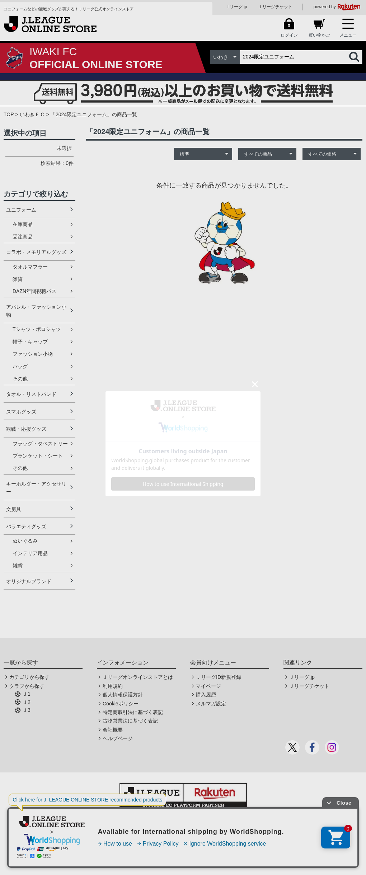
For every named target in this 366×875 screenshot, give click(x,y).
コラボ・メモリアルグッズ (36, 252)
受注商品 (23, 237)
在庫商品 (23, 224)
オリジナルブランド (28, 581)
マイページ (208, 686)
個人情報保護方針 (123, 694)
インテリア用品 (30, 553)
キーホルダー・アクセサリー (36, 488)
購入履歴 (206, 694)
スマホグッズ (21, 412)
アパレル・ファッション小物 (36, 311)
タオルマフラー (30, 267)
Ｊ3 (26, 710)
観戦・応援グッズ (26, 429)
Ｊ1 (26, 694)
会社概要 (113, 730)
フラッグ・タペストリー (40, 443)
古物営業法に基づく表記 (130, 721)
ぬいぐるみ (25, 541)
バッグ (20, 366)
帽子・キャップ (30, 342)
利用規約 (113, 686)
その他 (20, 379)
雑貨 (18, 279)
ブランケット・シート (38, 456)
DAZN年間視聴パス (34, 291)
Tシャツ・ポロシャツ (37, 329)
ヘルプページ (118, 738)
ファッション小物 (33, 354)
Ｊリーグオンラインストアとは (138, 677)
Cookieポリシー (121, 703)
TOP (9, 114)
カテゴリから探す (29, 677)
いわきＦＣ (32, 114)
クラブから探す (26, 686)
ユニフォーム (21, 210)
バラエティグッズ (26, 526)
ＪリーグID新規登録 (218, 677)
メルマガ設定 (211, 703)
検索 (355, 57)
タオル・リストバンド (31, 394)
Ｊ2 (26, 702)
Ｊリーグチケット (275, 6)
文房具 (13, 509)
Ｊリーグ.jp (236, 6)
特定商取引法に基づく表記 (133, 712)
